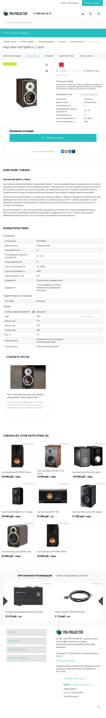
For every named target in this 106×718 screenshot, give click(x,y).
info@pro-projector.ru (81, 684)
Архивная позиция (21, 131)
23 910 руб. (13, 616)
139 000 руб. (88, 478)
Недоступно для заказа (42, 151)
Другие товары (87, 316)
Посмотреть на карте (65, 660)
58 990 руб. (17, 518)
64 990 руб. (17, 557)
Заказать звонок (92, 3)
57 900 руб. (88, 518)
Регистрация (72, 3)
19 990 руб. (53, 478)
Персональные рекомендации (35, 575)
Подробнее (13, 414)
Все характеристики (89, 94)
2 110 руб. (62, 616)
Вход (63, 3)
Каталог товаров (15, 33)
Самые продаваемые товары (72, 575)
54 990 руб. (17, 478)
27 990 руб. (53, 518)
